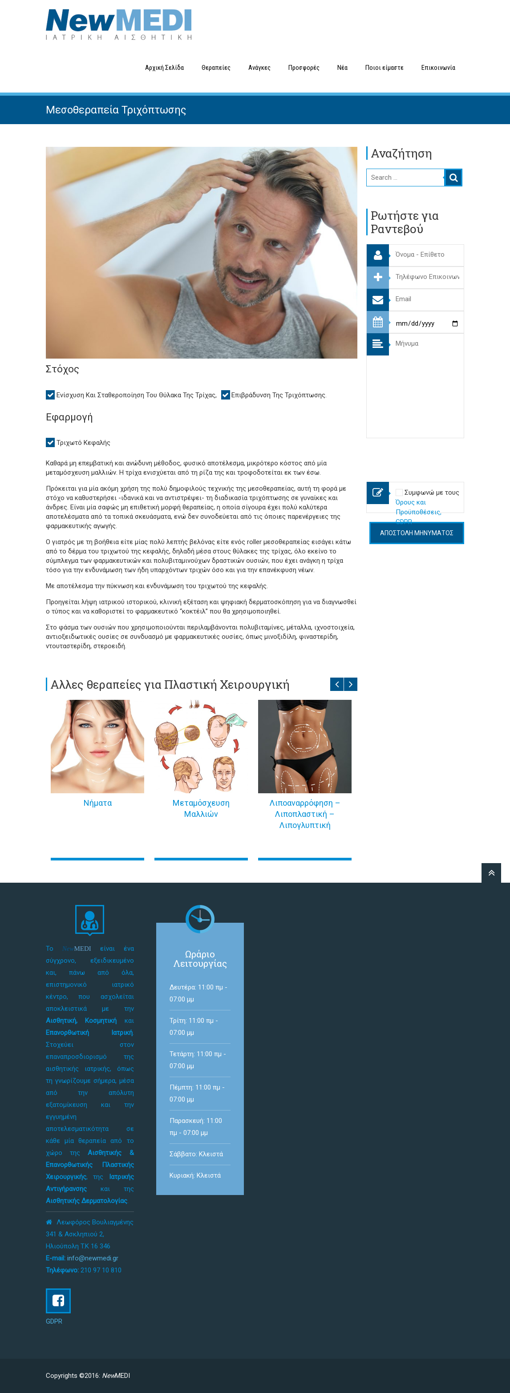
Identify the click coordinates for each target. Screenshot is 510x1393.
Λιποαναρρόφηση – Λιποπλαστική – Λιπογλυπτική (305, 813)
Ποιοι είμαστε (384, 68)
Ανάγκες (259, 68)
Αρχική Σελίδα (164, 68)
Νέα (342, 68)
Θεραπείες (216, 68)
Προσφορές (304, 68)
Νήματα (98, 803)
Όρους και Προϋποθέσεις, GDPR (418, 512)
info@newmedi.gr (92, 1258)
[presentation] (434, 455)
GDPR (54, 1321)
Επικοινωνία (438, 68)
